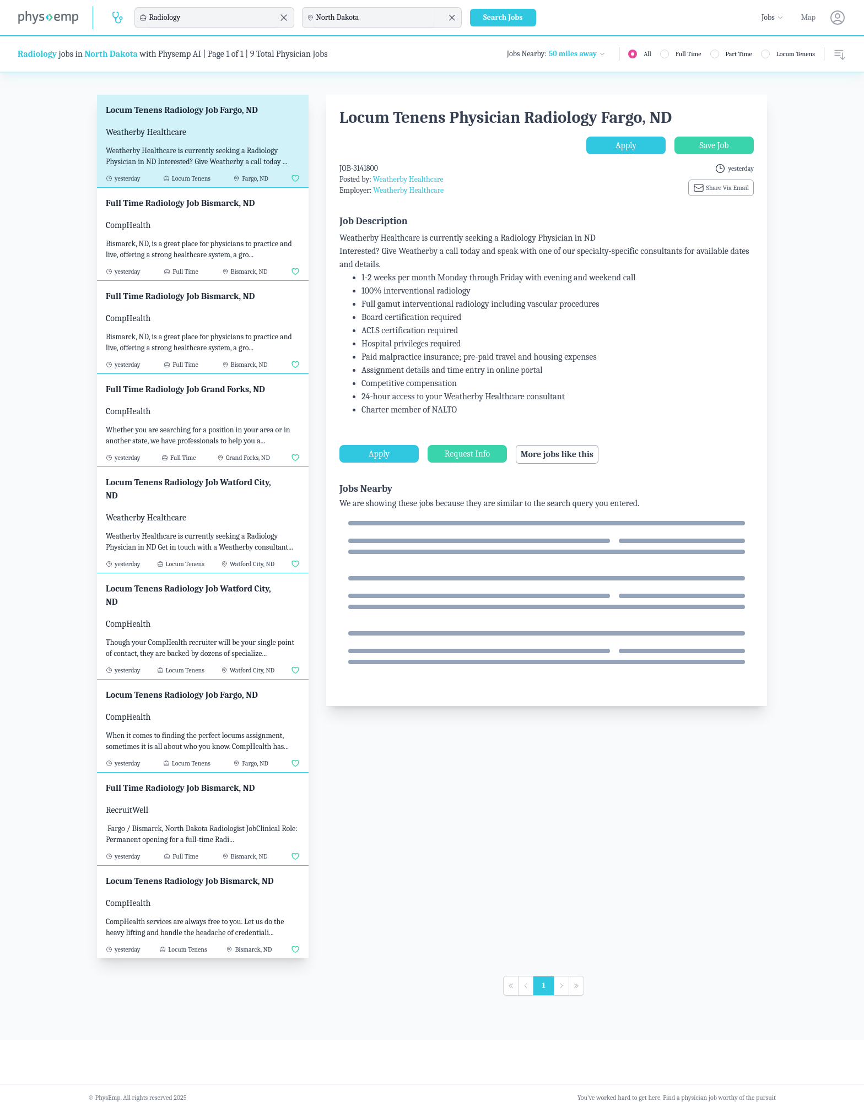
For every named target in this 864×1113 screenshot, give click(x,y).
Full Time (688, 54)
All (647, 54)
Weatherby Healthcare (408, 179)
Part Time (739, 54)
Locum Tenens (795, 54)
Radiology (37, 54)
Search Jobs (503, 17)
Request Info (467, 454)
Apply (625, 145)
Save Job (713, 145)
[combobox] (212, 18)
